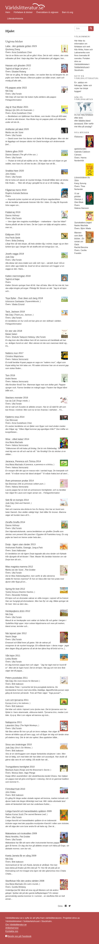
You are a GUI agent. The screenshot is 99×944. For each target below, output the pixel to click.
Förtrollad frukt (12, 789)
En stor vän (11, 331)
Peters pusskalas (13, 678)
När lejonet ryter (13, 633)
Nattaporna (10, 722)
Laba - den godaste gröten (18, 46)
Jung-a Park (37, 548)
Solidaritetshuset (81, 67)
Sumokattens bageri (83, 222)
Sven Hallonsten (19, 550)
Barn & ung (67, 12)
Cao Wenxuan (11, 420)
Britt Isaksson (18, 684)
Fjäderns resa (12, 417)
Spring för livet (12, 589)
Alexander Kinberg (20, 595)
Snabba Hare (11, 171)
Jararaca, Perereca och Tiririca (20, 461)
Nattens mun (11, 353)
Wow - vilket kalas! (14, 439)
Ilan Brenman (11, 484)
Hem (7, 12)
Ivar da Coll (10, 401)
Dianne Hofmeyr (12, 215)
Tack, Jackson (12, 311)
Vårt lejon (10, 655)
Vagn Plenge (29, 773)
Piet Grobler (30, 570)
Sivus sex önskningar (15, 744)
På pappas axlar (13, 87)
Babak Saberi (11, 334)
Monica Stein (17, 773)
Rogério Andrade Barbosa (16, 193)
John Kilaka (10, 174)
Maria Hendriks (12, 837)
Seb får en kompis (14, 500)
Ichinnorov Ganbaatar (14, 301)
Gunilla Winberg (19, 887)
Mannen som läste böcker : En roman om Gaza (79, 238)
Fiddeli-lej (10, 212)
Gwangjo (27, 548)
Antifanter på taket (14, 129)
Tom (7, 375)
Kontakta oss (11, 931)
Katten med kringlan (15, 276)
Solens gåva (11, 151)
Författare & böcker (23, 12)
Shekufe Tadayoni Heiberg (23, 337)
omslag (88, 127)
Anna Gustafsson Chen (22, 52)
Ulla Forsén (17, 94)
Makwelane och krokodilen (18, 833)
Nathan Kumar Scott (14, 814)
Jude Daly (9, 257)
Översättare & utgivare (47, 12)
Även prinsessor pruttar (16, 480)
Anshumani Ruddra (13, 548)
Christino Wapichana (14, 356)
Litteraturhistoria (15, 18)
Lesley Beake (11, 659)
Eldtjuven (9, 234)
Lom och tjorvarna (14, 700)
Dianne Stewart (12, 155)
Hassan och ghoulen (15, 65)
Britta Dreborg (18, 241)
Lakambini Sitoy (12, 725)
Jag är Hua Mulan (14, 107)
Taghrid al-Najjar (12, 69)
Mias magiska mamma (16, 566)
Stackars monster (14, 397)
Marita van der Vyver (14, 132)
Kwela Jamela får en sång (18, 855)
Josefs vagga (11, 254)
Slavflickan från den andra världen (22, 881)
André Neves (11, 378)
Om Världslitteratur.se (16, 924)
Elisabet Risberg (19, 72)
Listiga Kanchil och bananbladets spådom (25, 811)
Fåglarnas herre (13, 190)
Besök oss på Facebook (19, 936)
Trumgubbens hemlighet (17, 767)
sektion (80, 82)
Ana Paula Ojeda (12, 238)
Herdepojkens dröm (15, 611)
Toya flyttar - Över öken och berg (21, 298)
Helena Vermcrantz (20, 359)
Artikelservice (12, 928)
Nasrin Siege (11, 636)
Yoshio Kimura (11, 592)
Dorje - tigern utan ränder (17, 544)
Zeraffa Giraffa (12, 522)
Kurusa (8, 703)
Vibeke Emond (18, 304)
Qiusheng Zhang (12, 49)
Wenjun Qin (10, 110)
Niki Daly (9, 91)
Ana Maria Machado (14, 442)
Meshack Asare (12, 770)
